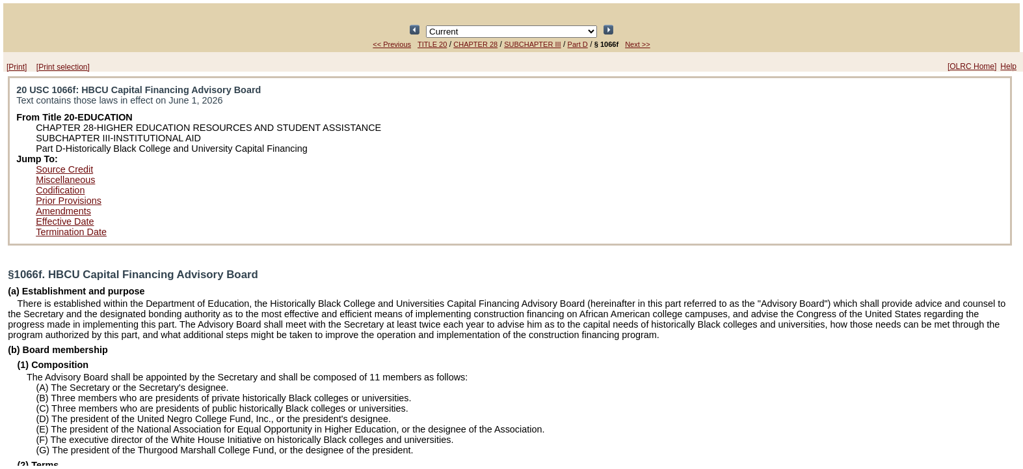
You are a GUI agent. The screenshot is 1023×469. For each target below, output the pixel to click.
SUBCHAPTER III (532, 44)
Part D (578, 44)
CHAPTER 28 (475, 44)
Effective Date (65, 221)
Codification (60, 190)
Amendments (63, 211)
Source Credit (64, 169)
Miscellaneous (65, 180)
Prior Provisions (68, 200)
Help (1008, 66)
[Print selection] (63, 67)
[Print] (17, 67)
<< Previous (392, 44)
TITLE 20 (432, 44)
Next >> (637, 44)
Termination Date (71, 232)
